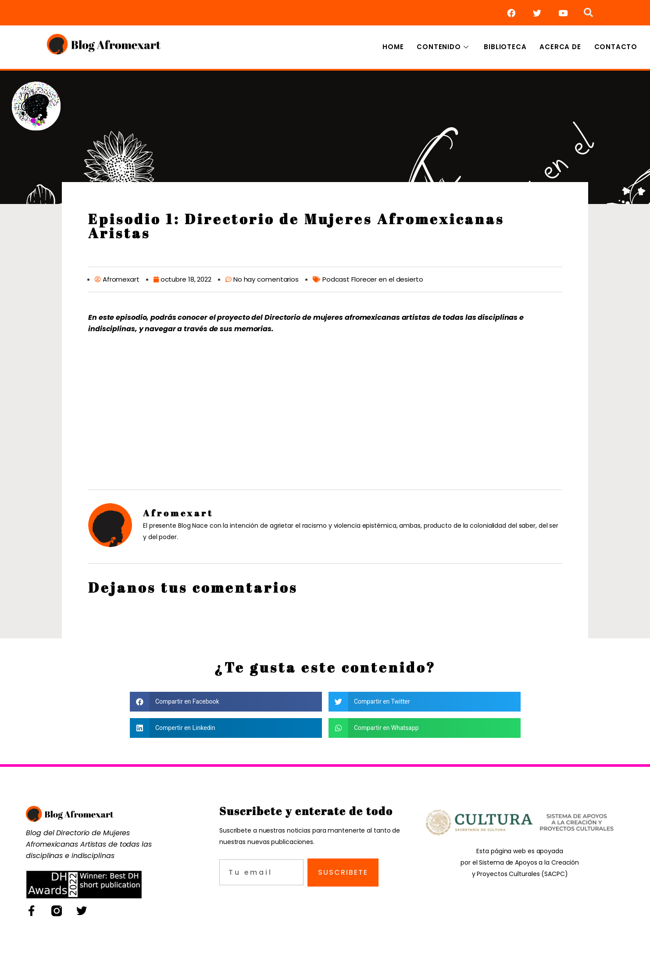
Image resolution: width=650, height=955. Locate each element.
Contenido (444, 46)
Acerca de (560, 46)
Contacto (615, 46)
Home (393, 46)
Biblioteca (505, 46)
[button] (226, 702)
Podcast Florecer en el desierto (372, 279)
